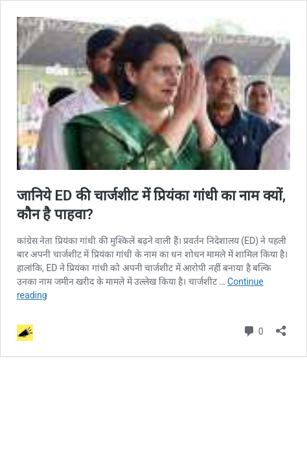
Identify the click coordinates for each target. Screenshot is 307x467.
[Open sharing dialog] (281, 327)
